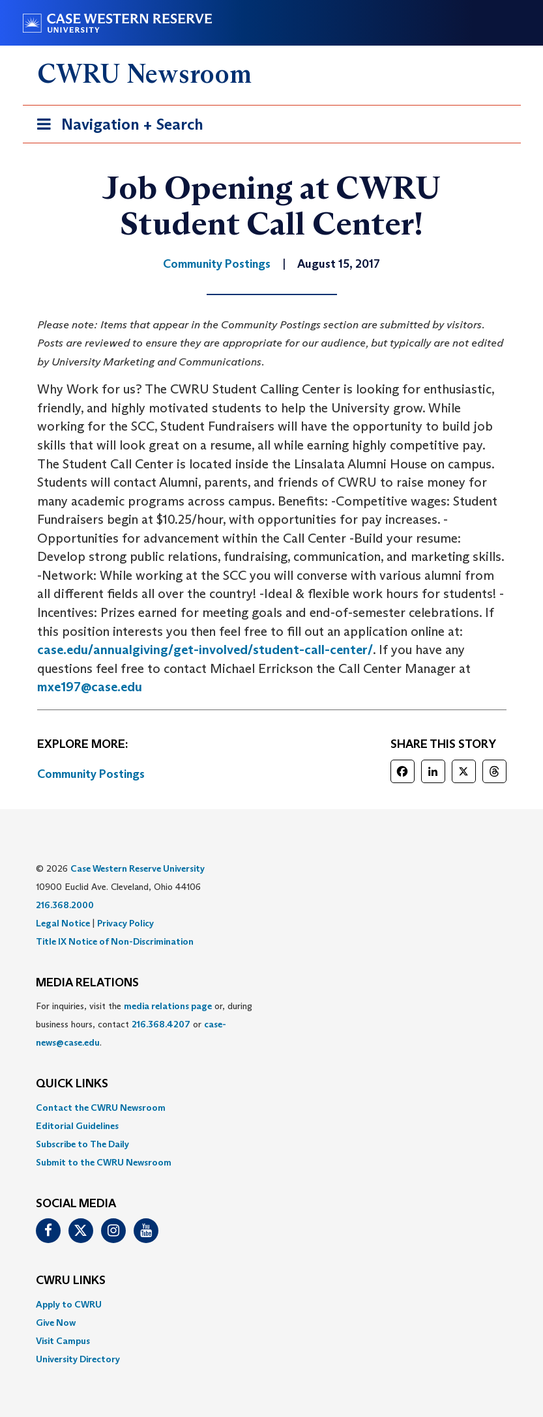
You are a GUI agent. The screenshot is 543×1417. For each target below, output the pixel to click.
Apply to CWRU (69, 1304)
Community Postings (91, 774)
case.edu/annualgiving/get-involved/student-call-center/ (205, 649)
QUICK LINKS (72, 1084)
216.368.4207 (161, 1024)
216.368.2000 (65, 905)
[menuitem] (272, 1107)
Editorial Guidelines (77, 1126)
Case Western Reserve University (137, 868)
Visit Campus (63, 1341)
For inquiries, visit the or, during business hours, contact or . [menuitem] (144, 1024)
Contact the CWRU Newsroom (101, 1107)
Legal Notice (63, 923)
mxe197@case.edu (89, 686)
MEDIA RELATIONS (87, 983)
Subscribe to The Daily (82, 1144)
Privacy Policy (125, 923)
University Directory (78, 1359)
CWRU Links (71, 1280)
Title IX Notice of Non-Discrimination (115, 941)
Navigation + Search (116, 127)
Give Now (56, 1322)
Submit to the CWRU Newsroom (103, 1162)
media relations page (168, 1006)
